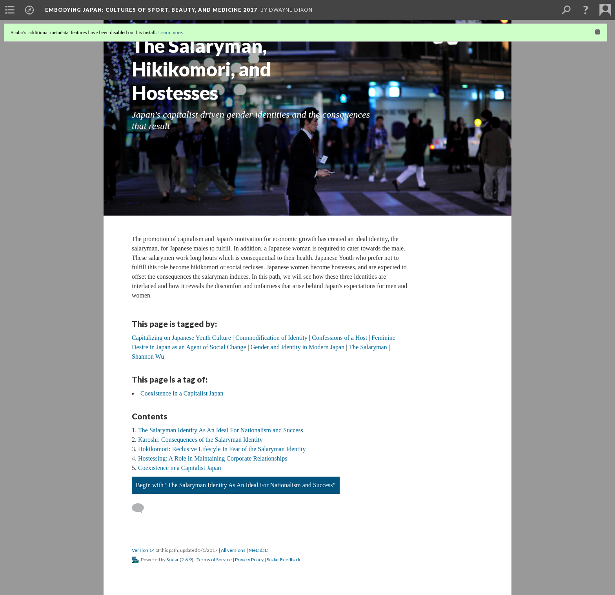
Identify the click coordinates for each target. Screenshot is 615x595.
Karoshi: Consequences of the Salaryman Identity (200, 439)
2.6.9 (186, 559)
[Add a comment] (141, 508)
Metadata (259, 550)
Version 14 (143, 550)
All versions (233, 550)
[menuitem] (10, 10)
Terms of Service (214, 559)
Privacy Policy (249, 559)
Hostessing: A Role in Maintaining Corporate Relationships (212, 458)
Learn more (170, 32)
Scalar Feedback (283, 559)
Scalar (172, 559)
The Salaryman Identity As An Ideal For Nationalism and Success (220, 430)
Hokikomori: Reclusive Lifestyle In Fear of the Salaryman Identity (222, 449)
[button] (585, 10)
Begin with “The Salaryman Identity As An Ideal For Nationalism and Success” (236, 485)
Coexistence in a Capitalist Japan (182, 393)
